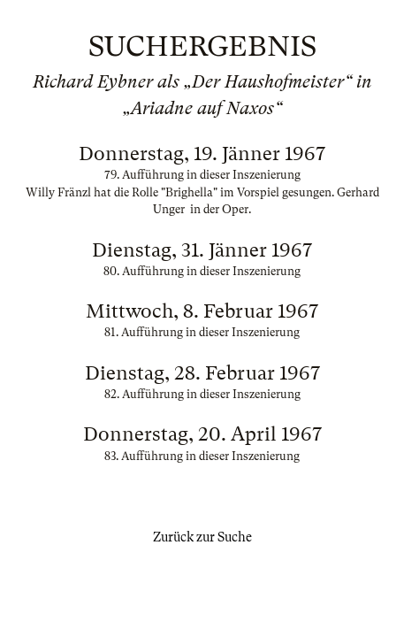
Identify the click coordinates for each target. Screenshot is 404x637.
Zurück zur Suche (202, 537)
